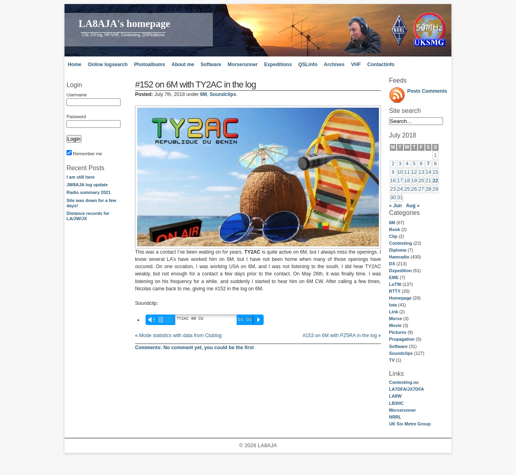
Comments (434, 91)
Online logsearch (108, 64)
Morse (395, 318)
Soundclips (401, 353)
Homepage (400, 298)
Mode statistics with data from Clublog (180, 335)
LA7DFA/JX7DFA (406, 389)
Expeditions (278, 64)
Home (74, 64)
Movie (395, 325)
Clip (393, 236)
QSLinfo (307, 64)
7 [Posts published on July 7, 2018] (428, 164)
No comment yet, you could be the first (194, 347)
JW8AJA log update (87, 184)
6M (392, 222)
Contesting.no (404, 382)
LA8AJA (267, 445)
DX (392, 263)
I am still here (81, 177)
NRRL (395, 417)
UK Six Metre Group (410, 423)
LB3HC (396, 403)
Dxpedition (400, 270)
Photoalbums (149, 64)
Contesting (400, 243)
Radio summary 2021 (88, 192)
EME (394, 277)
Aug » (413, 205)
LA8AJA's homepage (124, 23)
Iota (393, 304)
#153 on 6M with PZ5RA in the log (340, 335)
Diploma (397, 250)
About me (182, 64)
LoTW (395, 284)
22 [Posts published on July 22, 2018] (435, 180)
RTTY (395, 291)
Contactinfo (381, 64)
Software (210, 64)
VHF (356, 64)
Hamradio (399, 256)
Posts (413, 91)
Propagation (402, 339)
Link (393, 311)
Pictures (397, 332)
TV (392, 360)
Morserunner (243, 64)
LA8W (395, 396)
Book (394, 229)
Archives (334, 64)
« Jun (395, 205)
